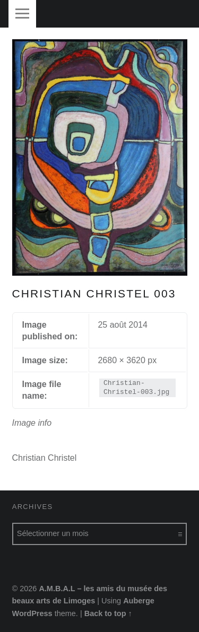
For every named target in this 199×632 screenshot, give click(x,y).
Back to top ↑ (108, 613)
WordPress (32, 613)
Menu (22, 14)
